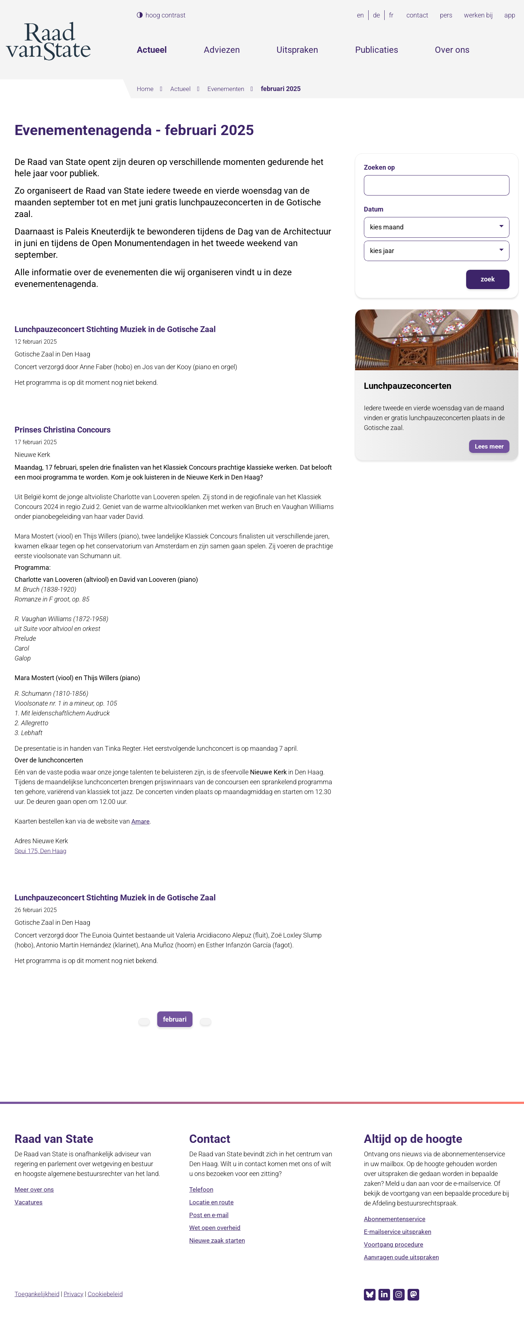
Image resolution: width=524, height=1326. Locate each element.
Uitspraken (297, 50)
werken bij (478, 15)
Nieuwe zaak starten (219, 1240)
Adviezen (222, 50)
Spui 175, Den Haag (43, 850)
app (509, 15)
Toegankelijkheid (38, 1293)
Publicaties (376, 50)
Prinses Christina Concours (68, 429)
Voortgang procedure (394, 1244)
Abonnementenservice (397, 1218)
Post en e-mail (209, 1214)
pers (446, 15)
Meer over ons (35, 1189)
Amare (141, 820)
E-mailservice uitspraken (399, 1231)
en (362, 15)
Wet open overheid (216, 1227)
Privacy (77, 1293)
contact (417, 15)
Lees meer (490, 447)
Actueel (152, 50)
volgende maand (205, 1020)
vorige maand (144, 1020)
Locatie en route (212, 1201)
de (378, 15)
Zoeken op (379, 167)
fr (392, 15)
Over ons (452, 50)
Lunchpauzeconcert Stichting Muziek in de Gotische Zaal (126, 329)
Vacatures (29, 1201)
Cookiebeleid (110, 1293)
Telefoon (202, 1189)
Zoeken (512, 50)
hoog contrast (166, 15)
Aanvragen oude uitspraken (404, 1256)
